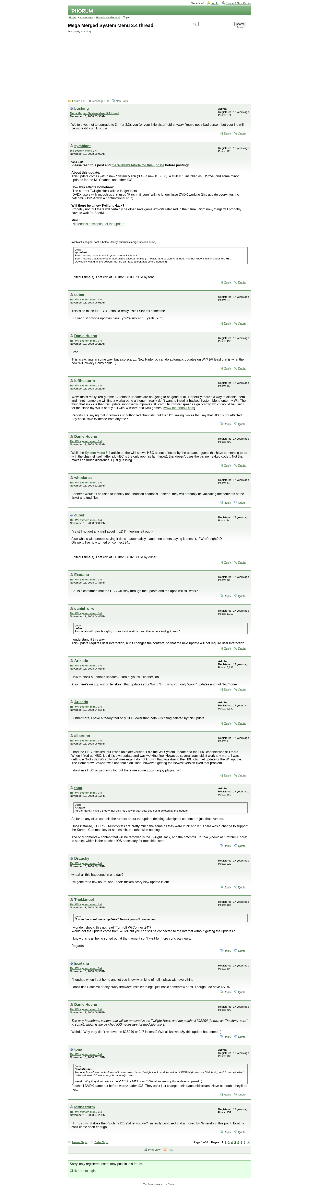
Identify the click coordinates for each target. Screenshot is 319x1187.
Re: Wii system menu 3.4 (86, 299)
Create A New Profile (238, 3)
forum (150, 1184)
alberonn (82, 736)
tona (78, 788)
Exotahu (81, 575)
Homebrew (86, 17)
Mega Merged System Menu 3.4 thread (94, 113)
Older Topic (101, 1142)
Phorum (171, 1184)
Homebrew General (108, 17)
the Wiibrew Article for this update (137, 165)
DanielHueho (85, 336)
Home (72, 17)
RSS (170, 1149)
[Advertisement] (157, 63)
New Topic (122, 101)
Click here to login (83, 1171)
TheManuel (84, 899)
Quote (242, 133)
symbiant (82, 146)
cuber (79, 294)
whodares (83, 477)
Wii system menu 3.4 (83, 150)
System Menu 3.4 (97, 453)
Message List (100, 101)
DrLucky (81, 858)
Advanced (241, 27)
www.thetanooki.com (179, 408)
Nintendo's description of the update (98, 224)
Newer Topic (79, 1142)
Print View (154, 1149)
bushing (86, 31)
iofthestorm (84, 380)
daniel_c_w (84, 608)
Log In (214, 3)
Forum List (78, 101)
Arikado (81, 661)
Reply (227, 133)
